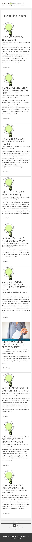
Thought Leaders (15, 95)
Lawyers (8, 95)
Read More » (6, 67)
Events (3, 42)
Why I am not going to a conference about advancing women (15, 439)
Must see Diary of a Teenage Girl (13, 38)
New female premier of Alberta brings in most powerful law (15, 90)
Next (16, 529)
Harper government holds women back (13, 486)
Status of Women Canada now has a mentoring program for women (15, 286)
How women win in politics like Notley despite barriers (13, 344)
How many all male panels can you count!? (15, 239)
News (9, 393)
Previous (16, 522)
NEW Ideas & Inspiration (12, 42)
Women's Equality (24, 146)
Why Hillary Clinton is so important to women (15, 389)
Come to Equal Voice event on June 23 (13, 193)
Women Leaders (10, 245)
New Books (5, 393)
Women (21, 42)
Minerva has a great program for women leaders (13, 141)
